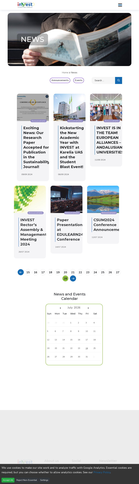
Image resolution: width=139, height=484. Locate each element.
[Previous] (21, 272)
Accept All (8, 480)
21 (73, 272)
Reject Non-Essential (26, 480)
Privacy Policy (101, 472)
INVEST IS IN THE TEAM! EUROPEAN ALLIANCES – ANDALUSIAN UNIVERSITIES (108, 140)
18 (50, 272)
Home (65, 72)
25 (102, 272)
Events (78, 80)
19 (58, 272)
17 (43, 272)
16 (35, 272)
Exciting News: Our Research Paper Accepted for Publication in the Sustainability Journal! (35, 147)
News (74, 72)
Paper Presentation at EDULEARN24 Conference (48, 230)
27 (117, 272)
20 (65, 272)
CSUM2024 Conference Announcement (86, 225)
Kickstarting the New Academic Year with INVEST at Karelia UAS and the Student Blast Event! (71, 147)
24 (95, 272)
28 (65, 278)
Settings (44, 480)
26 (110, 272)
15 (28, 272)
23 (87, 272)
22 (80, 272)
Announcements (60, 80)
